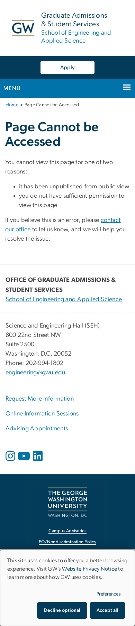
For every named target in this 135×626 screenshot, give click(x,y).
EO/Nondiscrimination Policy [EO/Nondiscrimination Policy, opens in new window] (67, 542)
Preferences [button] (109, 594)
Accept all (107, 610)
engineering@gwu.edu (35, 372)
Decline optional (62, 610)
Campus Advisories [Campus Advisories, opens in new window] (67, 531)
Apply (67, 67)
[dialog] (67, 588)
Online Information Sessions (42, 414)
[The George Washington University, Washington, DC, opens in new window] (67, 502)
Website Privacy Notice (89, 569)
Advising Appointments (37, 429)
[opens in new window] (11, 461)
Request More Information (40, 399)
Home (12, 104)
